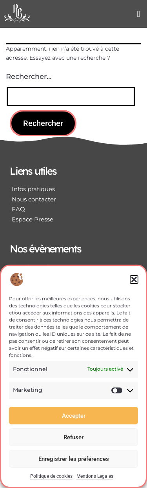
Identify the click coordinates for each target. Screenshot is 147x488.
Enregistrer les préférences (73, 458)
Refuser (73, 437)
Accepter (73, 415)
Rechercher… (28, 76)
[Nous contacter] (73, 199)
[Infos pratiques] (73, 189)
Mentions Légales (94, 476)
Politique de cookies (51, 476)
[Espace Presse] (73, 219)
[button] (134, 279)
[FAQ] (73, 209)
